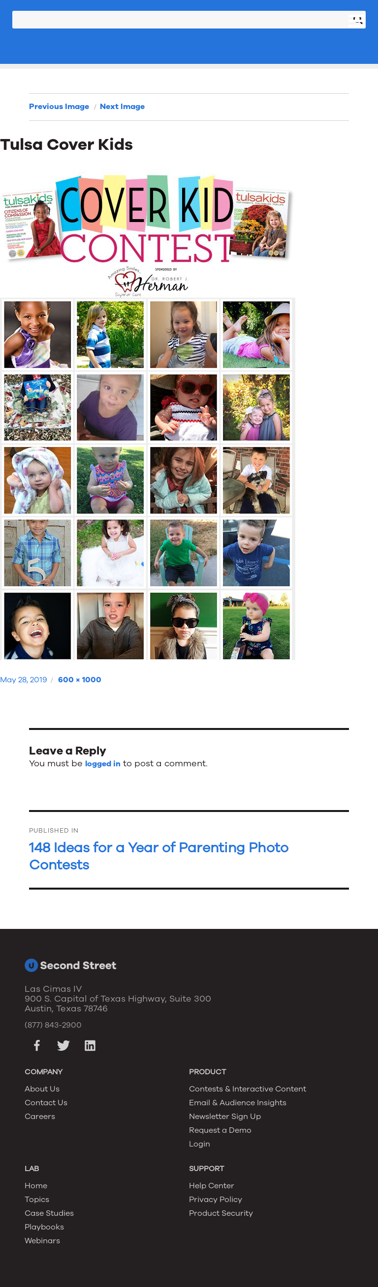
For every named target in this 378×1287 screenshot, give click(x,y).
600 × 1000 (79, 679)
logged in (103, 763)
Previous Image (59, 106)
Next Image (122, 106)
